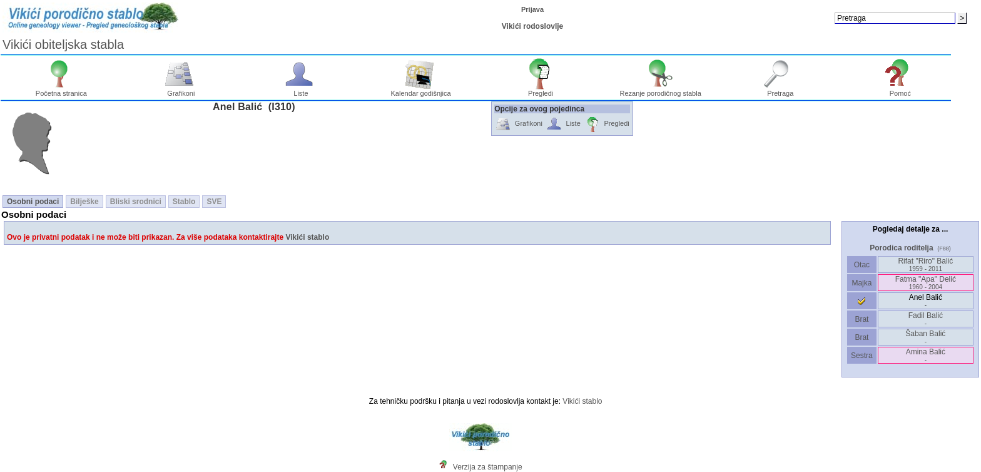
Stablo (184, 201)
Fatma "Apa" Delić (925, 282)
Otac (861, 264)
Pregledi (541, 90)
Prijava (532, 9)
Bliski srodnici (135, 201)
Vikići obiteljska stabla (63, 44)
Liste (301, 90)
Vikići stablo (307, 237)
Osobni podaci (33, 201)
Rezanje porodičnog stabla (660, 90)
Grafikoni (181, 90)
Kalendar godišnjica (421, 90)
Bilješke (84, 201)
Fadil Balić (925, 319)
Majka (862, 283)
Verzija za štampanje (487, 467)
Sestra (862, 355)
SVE (213, 201)
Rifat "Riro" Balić (925, 264)
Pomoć (900, 90)
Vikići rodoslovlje (532, 26)
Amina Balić (925, 355)
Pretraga (780, 90)
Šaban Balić (925, 337)
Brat (861, 319)
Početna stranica (61, 90)
